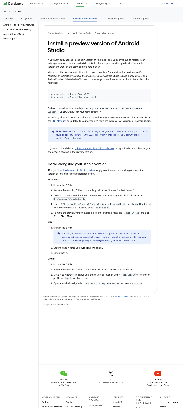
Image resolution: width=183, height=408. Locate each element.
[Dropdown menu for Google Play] (111, 3)
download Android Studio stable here (95, 148)
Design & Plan (58, 3)
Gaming (69, 402)
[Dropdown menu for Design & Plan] (68, 3)
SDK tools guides (141, 18)
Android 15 (117, 402)
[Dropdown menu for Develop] (88, 3)
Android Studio (169, 3)
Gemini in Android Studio (52, 18)
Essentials (35, 3)
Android (45, 402)
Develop (71, 33)
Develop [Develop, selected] (80, 3)
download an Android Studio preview (76, 170)
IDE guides (26, 18)
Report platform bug (169, 402)
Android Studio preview (105, 33)
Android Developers (56, 33)
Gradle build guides (115, 18)
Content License (121, 296)
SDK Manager (59, 121)
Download (8, 18)
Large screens (95, 405)
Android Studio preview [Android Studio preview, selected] (85, 18)
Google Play (102, 3)
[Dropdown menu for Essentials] (44, 3)
